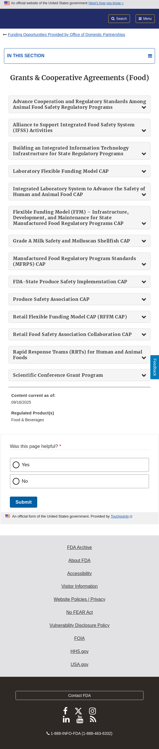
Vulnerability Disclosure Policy (80, 625)
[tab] (79, 104)
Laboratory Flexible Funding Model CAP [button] (61, 171)
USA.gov (79, 664)
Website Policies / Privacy (79, 599)
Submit (24, 502)
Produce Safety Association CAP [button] (51, 299)
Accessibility (79, 573)
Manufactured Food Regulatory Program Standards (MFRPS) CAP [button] (74, 261)
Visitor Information (79, 586)
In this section (25, 55)
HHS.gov (79, 651)
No (25, 481)
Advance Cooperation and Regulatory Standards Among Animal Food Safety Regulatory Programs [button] (79, 104)
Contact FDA (79, 695)
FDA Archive (79, 547)
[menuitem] (79, 401)
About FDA (79, 560)
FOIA (79, 638)
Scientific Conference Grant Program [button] (58, 375)
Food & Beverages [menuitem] (27, 420)
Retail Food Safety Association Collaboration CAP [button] (72, 334)
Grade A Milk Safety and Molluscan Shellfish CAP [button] (71, 241)
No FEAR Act (79, 612)
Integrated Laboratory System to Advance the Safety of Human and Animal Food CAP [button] (79, 191)
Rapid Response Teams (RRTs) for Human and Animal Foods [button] (77, 354)
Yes (26, 464)
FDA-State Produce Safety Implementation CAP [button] (70, 281)
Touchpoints (120, 516)
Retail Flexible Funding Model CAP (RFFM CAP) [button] (70, 317)
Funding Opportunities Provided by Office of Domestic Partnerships (66, 34)
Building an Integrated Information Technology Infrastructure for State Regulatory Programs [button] (71, 150)
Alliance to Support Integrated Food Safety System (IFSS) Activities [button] (74, 127)
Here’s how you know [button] (106, 3)
